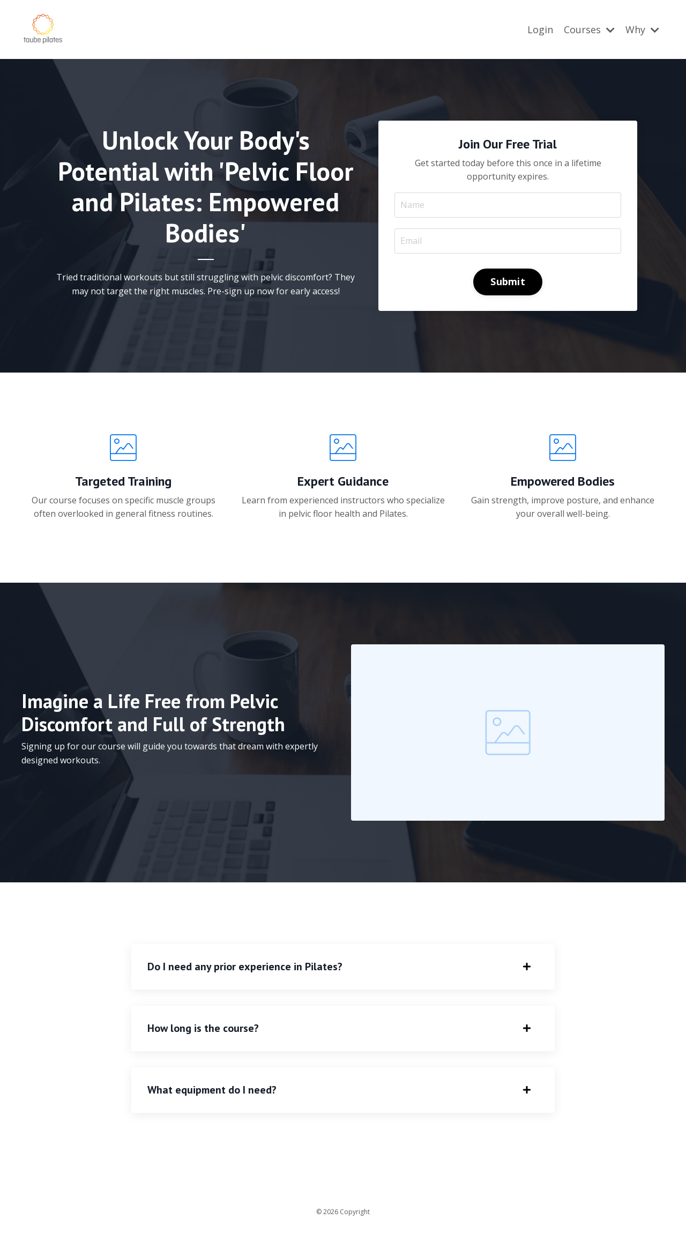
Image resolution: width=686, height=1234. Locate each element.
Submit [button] (507, 280)
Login (540, 29)
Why (642, 29)
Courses (589, 29)
